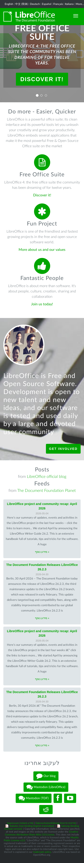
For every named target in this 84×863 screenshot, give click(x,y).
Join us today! (42, 304)
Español (46, 4)
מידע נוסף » (42, 552)
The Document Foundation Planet (46, 491)
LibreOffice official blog (46, 477)
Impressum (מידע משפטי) (20, 823)
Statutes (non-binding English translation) (31, 826)
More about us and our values (42, 249)
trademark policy (42, 852)
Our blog (46, 776)
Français (58, 4)
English (9, 4)
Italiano (69, 4)
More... (80, 4)
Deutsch (35, 4)
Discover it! (42, 79)
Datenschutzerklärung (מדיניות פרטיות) (55, 823)
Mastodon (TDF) (34, 798)
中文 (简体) (21, 4)
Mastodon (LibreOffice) (45, 787)
